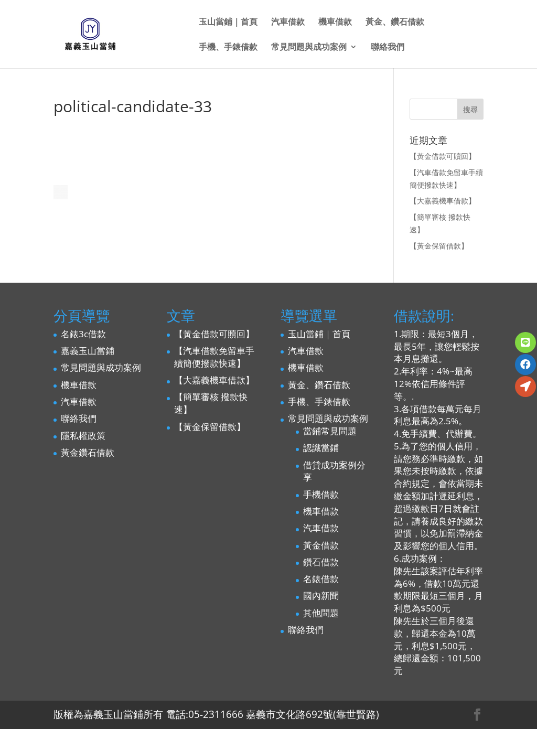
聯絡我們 (387, 47)
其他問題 (321, 613)
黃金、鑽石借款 (395, 22)
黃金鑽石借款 (87, 452)
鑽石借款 (321, 562)
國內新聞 (321, 595)
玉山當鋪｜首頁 (228, 22)
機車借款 (335, 22)
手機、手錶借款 (228, 47)
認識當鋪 (321, 448)
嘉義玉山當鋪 (87, 351)
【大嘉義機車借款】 (443, 201)
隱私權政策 (83, 436)
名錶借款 (321, 579)
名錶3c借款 (83, 334)
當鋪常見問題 (330, 431)
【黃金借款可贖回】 (443, 156)
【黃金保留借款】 (439, 246)
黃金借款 (321, 545)
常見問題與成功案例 (309, 47)
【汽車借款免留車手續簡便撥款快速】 (214, 357)
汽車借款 (288, 22)
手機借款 (321, 494)
